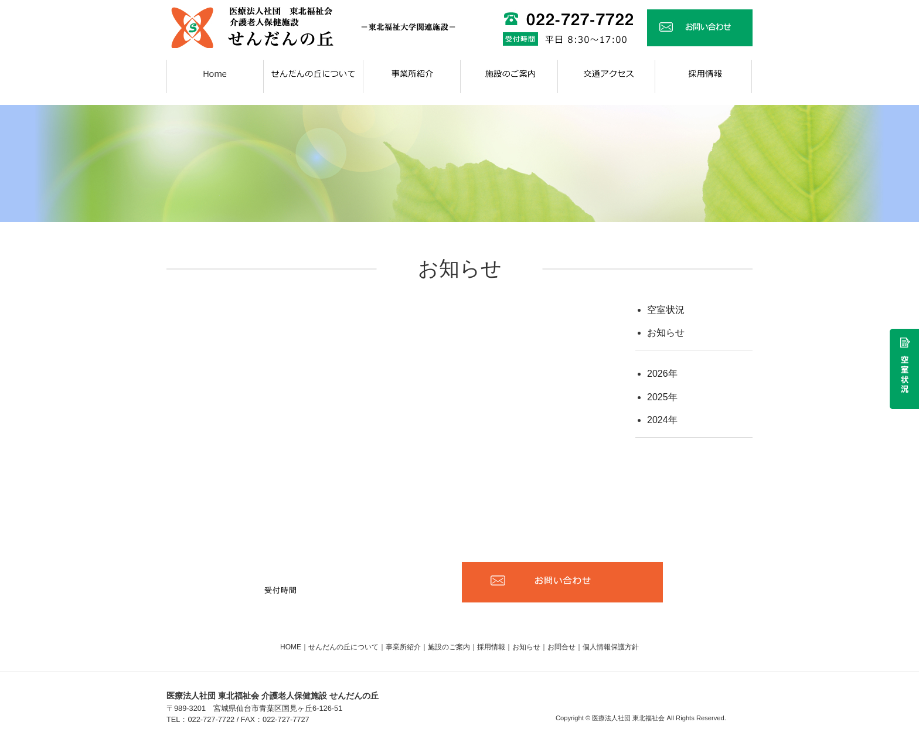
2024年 (662, 420)
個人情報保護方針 (611, 647)
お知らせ (666, 333)
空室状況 (666, 310)
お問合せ (561, 647)
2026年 (662, 374)
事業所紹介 (403, 647)
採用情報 (491, 647)
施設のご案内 (449, 647)
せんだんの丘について (343, 647)
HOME (290, 647)
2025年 (662, 397)
